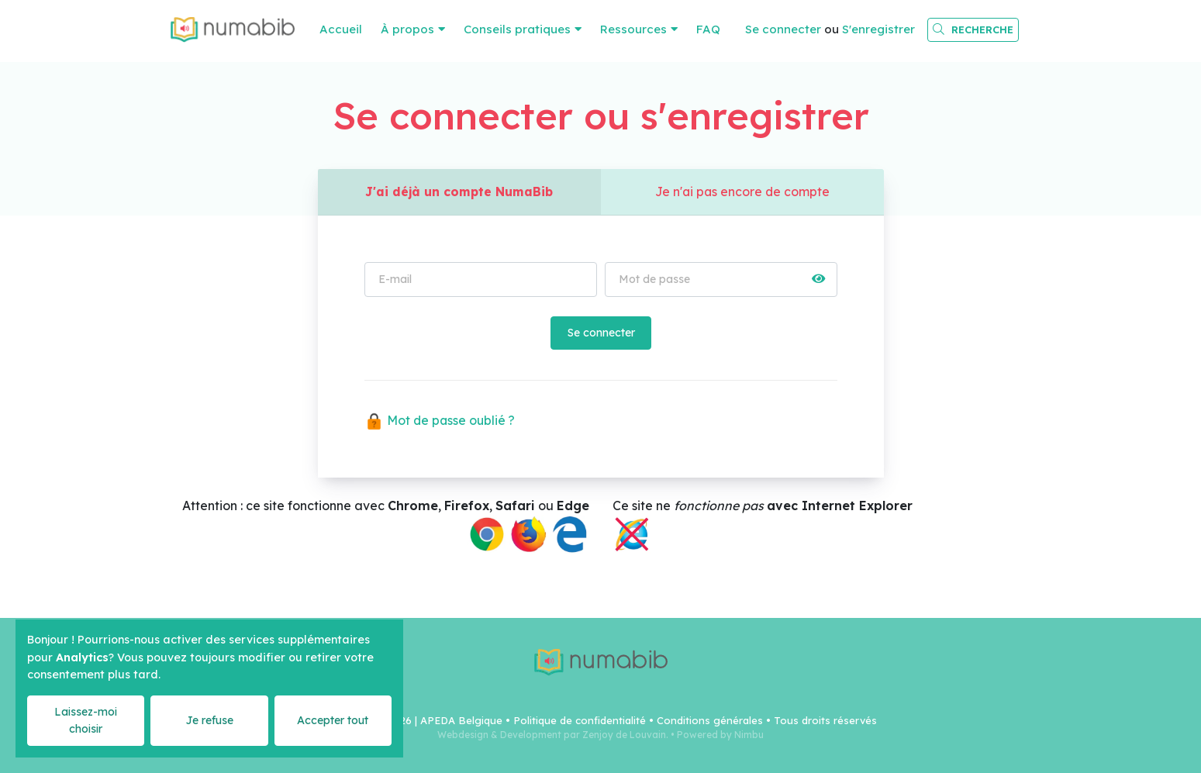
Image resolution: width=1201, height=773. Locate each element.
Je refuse (209, 720)
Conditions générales (710, 720)
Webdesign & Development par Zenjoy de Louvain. (552, 734)
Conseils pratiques (517, 29)
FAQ (708, 29)
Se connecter (783, 29)
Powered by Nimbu (720, 734)
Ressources (633, 29)
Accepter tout (332, 720)
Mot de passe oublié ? (441, 422)
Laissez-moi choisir (85, 720)
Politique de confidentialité (579, 720)
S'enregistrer (878, 29)
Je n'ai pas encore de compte (742, 192)
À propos (407, 29)
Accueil (340, 29)
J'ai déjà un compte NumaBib (459, 192)
